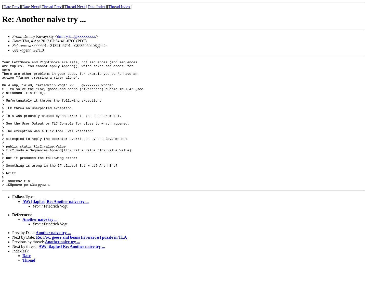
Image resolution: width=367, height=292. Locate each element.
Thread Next (74, 7)
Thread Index (119, 7)
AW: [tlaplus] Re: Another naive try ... (55, 227)
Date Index (97, 7)
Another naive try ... (39, 244)
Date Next (30, 7)
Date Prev (11, 7)
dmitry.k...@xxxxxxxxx (76, 36)
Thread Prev (52, 7)
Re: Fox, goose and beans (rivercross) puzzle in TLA (81, 262)
